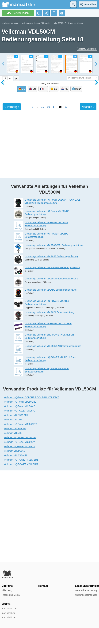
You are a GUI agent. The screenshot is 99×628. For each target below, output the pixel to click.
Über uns (7, 586)
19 (66, 249)
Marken (17, 23)
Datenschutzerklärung (86, 590)
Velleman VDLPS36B (14, 542)
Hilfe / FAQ (7, 590)
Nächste (88, 249)
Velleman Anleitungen (31, 23)
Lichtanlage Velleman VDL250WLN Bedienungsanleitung (53, 438)
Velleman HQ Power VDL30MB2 (20, 529)
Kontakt (43, 586)
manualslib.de (8, 613)
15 (42, 249)
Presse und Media (11, 595)
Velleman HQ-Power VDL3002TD (20, 516)
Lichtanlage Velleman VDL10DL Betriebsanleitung (49, 404)
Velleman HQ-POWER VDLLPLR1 (21, 556)
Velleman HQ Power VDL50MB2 (20, 493)
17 (54, 249)
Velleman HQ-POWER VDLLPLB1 (21, 551)
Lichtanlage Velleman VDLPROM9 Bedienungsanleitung (52, 359)
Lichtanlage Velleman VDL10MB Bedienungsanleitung (51, 370)
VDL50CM (58, 23)
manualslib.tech (9, 617)
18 (60, 249)
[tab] (7, 77)
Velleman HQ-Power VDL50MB (19, 498)
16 (48, 249)
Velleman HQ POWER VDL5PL (19, 502)
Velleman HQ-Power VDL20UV (19, 533)
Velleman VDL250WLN (15, 547)
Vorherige (11, 249)
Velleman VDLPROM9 (15, 520)
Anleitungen (7, 23)
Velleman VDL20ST (13, 511)
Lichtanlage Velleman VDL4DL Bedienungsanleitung (50, 381)
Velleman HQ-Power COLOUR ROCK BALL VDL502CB (31, 489)
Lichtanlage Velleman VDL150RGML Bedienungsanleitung (54, 337)
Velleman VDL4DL (13, 524)
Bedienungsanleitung (74, 23)
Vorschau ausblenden (87, 49)
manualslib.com (9, 608)
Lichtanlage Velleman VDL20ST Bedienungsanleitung (51, 348)
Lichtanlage (47, 23)
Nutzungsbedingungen (86, 595)
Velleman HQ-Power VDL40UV (19, 538)
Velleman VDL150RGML (16, 507)
